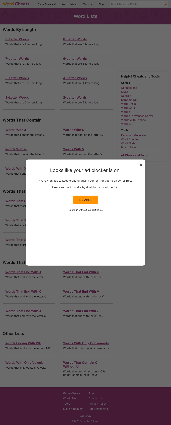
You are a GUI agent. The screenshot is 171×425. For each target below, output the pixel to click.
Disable (85, 200)
